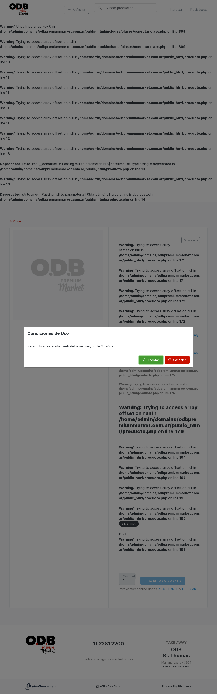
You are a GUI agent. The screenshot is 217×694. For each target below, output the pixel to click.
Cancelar (177, 360)
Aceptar (151, 360)
